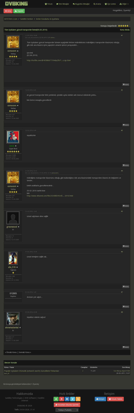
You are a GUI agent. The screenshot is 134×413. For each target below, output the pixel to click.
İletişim (100, 399)
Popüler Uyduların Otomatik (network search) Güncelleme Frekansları (31, 371)
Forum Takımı (115, 399)
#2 (122, 90)
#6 (122, 252)
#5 (122, 211)
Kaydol (19, 11)
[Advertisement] (74, 70)
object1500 (126, 371)
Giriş (8, 11)
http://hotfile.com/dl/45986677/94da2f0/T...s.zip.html (49, 60)
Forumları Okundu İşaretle (67, 405)
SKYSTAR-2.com (10, 19)
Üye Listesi (110, 4)
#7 (122, 292)
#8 (122, 312)
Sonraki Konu (24, 352)
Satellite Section (26, 19)
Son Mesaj (117, 371)
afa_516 (12, 267)
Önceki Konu (11, 352)
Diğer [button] (124, 4)
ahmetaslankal (12, 327)
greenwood (12, 227)
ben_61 (6, 373)
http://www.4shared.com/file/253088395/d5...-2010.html (50, 196)
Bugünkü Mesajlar (81, 4)
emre (52, 37)
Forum (48, 4)
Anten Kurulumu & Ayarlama (47, 19)
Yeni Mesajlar (62, 4)
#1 (122, 35)
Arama (97, 4)
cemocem (11, 51)
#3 (122, 130)
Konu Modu (125, 30)
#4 (122, 171)
